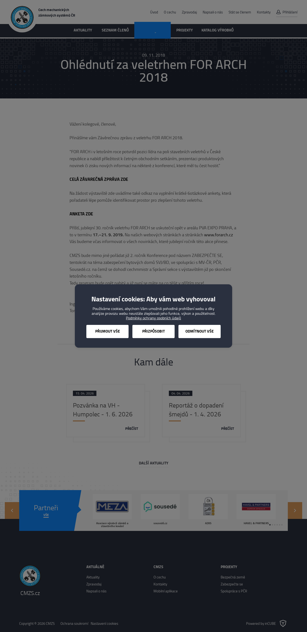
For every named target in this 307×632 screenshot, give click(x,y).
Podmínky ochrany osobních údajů (153, 318)
